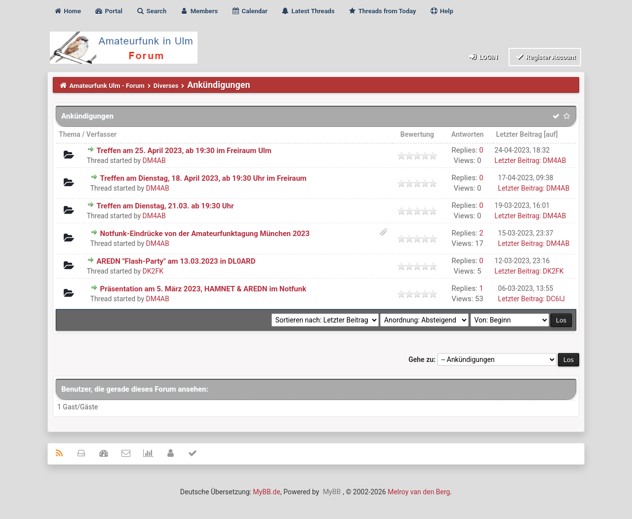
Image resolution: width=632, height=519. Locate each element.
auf (550, 134)
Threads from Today (382, 11)
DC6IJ (555, 299)
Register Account (545, 56)
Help (441, 11)
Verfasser (101, 134)
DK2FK (153, 271)
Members (199, 11)
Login (483, 56)
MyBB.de (266, 492)
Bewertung (417, 134)
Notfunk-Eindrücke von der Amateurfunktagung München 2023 (205, 233)
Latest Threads (308, 11)
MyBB (332, 492)
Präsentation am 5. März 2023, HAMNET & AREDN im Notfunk (203, 288)
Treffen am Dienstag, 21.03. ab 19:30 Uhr (165, 205)
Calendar (249, 11)
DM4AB (154, 160)
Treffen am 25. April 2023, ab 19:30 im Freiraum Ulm (183, 150)
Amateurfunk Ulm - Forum (107, 85)
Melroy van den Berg (419, 492)
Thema (69, 134)
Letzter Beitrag (519, 134)
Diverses (166, 85)
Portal (108, 11)
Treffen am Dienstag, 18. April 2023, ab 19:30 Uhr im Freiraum (203, 178)
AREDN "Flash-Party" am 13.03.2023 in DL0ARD (175, 261)
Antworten (467, 134)
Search (151, 11)
